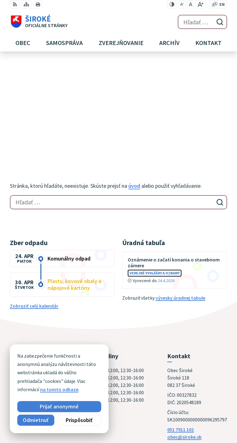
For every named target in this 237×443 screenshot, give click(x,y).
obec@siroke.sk (184, 337)
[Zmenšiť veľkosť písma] (182, 4)
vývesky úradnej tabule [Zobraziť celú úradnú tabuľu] (180, 198)
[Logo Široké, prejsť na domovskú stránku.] (39, 22)
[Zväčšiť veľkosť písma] (200, 4)
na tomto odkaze (59, 389)
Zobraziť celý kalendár (34, 206)
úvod (134, 85)
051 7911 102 (180, 329)
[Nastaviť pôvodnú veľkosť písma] (190, 4)
